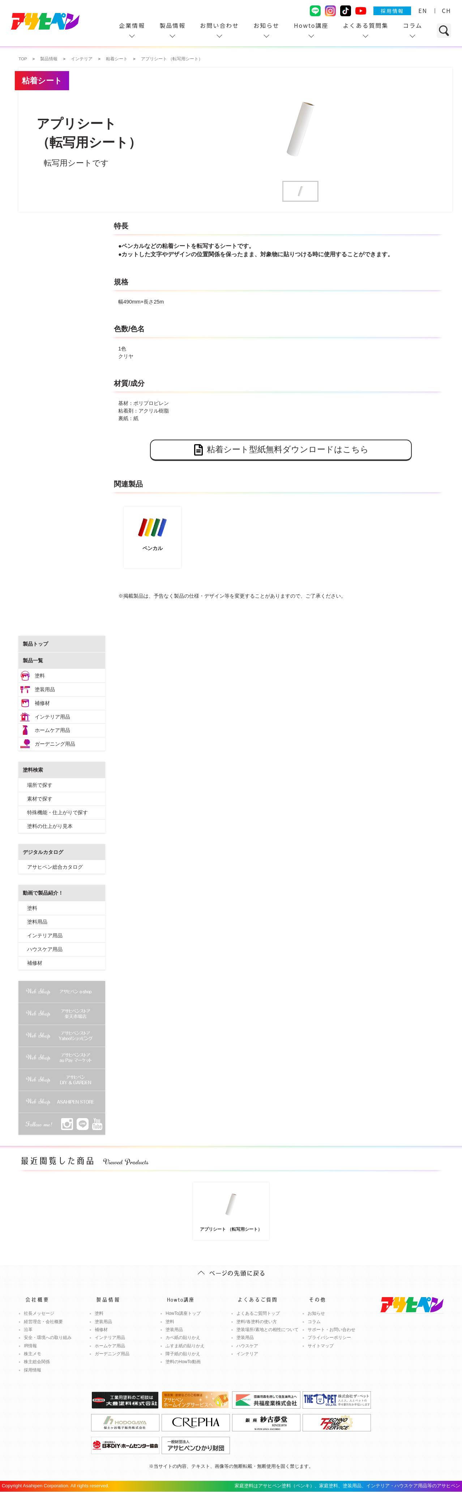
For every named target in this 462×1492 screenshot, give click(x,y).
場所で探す (39, 785)
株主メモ (32, 1353)
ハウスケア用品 (45, 949)
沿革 (28, 1329)
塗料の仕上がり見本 (50, 826)
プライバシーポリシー (329, 1337)
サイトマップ (321, 1345)
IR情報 (30, 1345)
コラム (412, 25)
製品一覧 (33, 660)
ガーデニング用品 (55, 744)
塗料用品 (37, 922)
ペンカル (152, 530)
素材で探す (39, 799)
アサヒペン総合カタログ (55, 867)
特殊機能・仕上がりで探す (57, 812)
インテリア (247, 1353)
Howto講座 (311, 25)
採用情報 (392, 10)
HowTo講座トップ (183, 1313)
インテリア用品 (52, 717)
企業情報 (132, 25)
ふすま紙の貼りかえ (185, 1345)
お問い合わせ (219, 25)
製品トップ (35, 644)
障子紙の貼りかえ (183, 1353)
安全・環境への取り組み (48, 1337)
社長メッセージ (39, 1313)
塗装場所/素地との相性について (267, 1329)
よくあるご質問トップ (258, 1313)
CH (446, 10)
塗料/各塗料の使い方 (256, 1321)
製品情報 (172, 25)
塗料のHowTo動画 (183, 1361)
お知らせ (266, 25)
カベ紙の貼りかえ (183, 1337)
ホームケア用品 (52, 730)
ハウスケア (247, 1345)
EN (422, 10)
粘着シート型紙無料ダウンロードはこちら (281, 450)
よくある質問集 (365, 25)
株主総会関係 (37, 1361)
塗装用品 (45, 689)
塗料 (40, 676)
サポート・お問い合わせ (331, 1329)
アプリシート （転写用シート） (231, 1208)
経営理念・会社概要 (43, 1321)
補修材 (42, 703)
